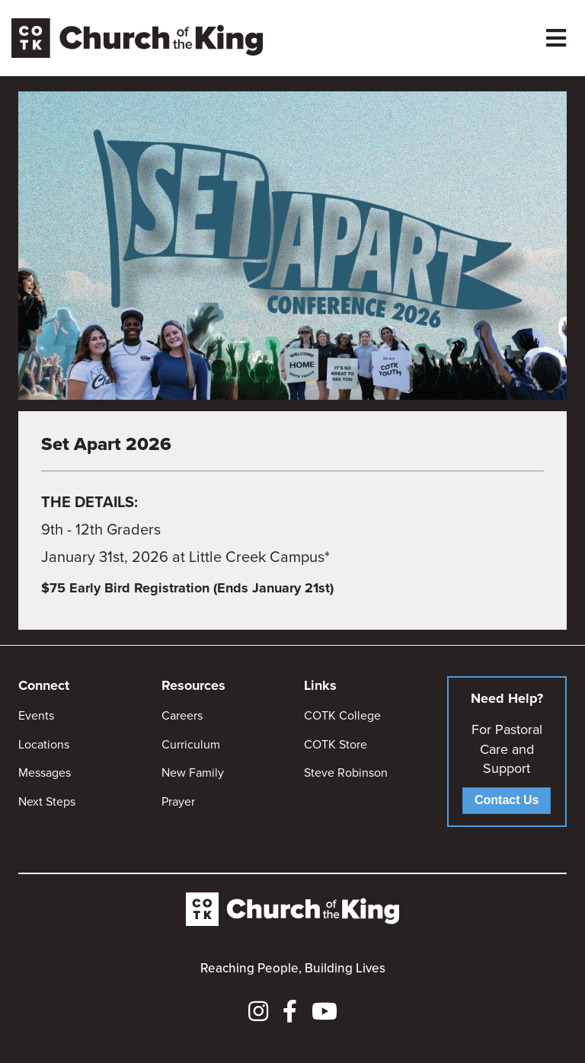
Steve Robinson (346, 772)
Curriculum (190, 744)
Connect (43, 685)
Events (36, 715)
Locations (43, 744)
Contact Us (507, 799)
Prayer (178, 801)
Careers (182, 715)
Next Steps (46, 801)
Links (320, 685)
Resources (193, 685)
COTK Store (335, 744)
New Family (192, 772)
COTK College (342, 715)
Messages (44, 772)
